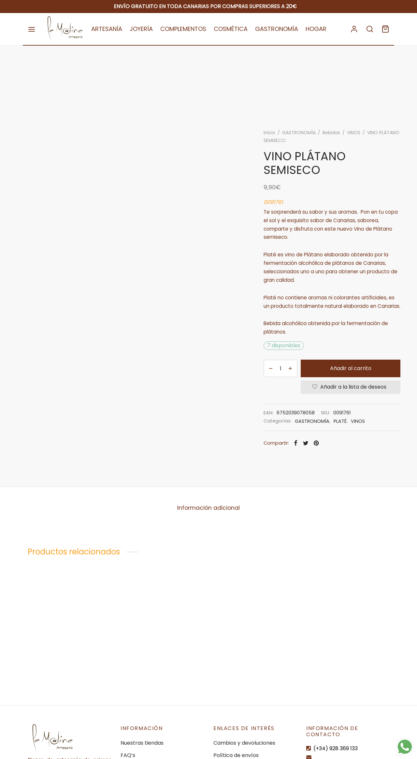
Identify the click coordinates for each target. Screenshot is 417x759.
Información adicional (208, 508)
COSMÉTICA (231, 29)
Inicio (269, 132)
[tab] (208, 507)
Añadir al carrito (350, 368)
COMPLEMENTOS (183, 29)
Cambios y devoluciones (244, 743)
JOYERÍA (141, 29)
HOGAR (316, 29)
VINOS (353, 132)
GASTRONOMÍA (276, 29)
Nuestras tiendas (142, 743)
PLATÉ (340, 421)
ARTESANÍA (106, 29)
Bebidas (331, 132)
